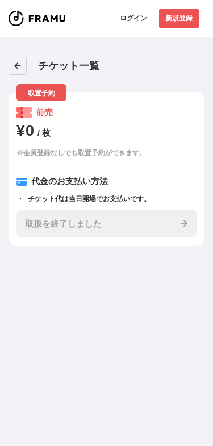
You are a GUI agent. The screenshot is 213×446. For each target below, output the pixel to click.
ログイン (133, 18)
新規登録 (179, 18)
